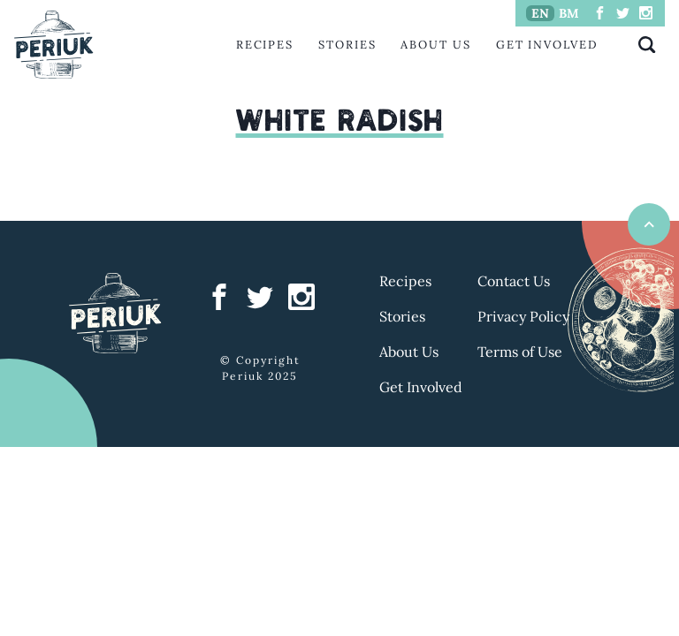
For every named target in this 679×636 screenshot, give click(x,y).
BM (569, 13)
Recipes (265, 44)
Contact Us (513, 281)
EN (540, 13)
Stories (347, 44)
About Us (435, 44)
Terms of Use (519, 351)
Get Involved (547, 44)
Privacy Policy (523, 316)
